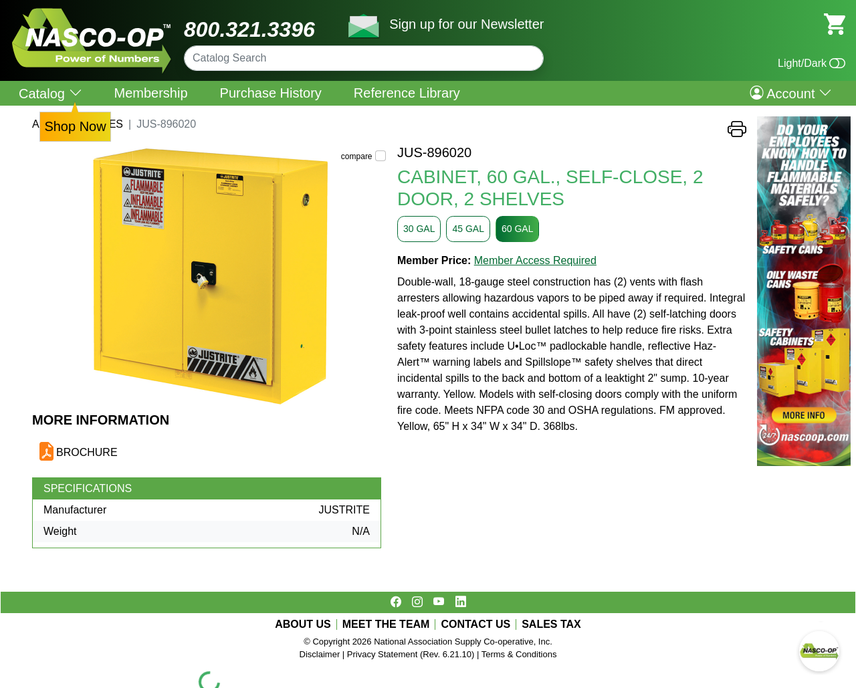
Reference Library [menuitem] (407, 93)
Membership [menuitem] (151, 93)
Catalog (50, 93)
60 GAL (517, 228)
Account (791, 93)
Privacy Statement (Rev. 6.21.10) (411, 654)
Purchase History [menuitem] (271, 93)
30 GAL (419, 228)
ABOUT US (303, 624)
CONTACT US (475, 624)
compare (356, 156)
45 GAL (468, 228)
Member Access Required (535, 260)
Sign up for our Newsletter (466, 24)
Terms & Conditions (519, 654)
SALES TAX (551, 624)
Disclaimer (320, 654)
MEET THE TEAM (386, 624)
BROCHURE (87, 452)
